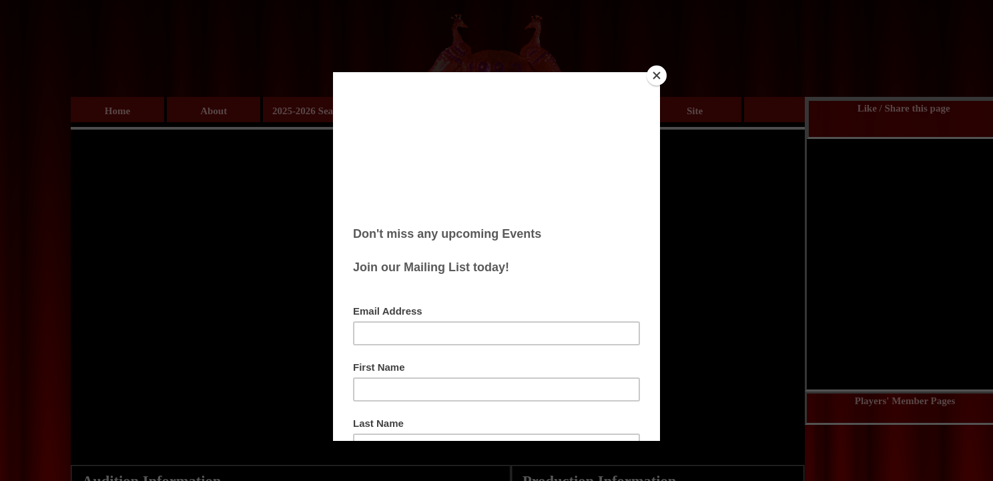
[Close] (657, 75)
